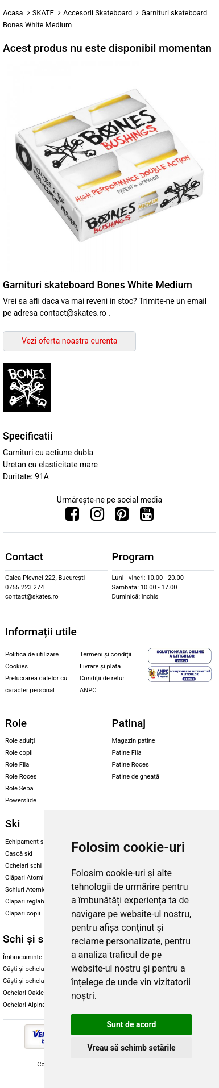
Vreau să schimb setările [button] (131, 1047)
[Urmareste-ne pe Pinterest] (121, 516)
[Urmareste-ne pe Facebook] (72, 516)
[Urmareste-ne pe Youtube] (146, 516)
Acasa (13, 13)
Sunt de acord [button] (131, 1024)
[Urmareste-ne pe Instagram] (97, 516)
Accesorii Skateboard (97, 13)
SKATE (43, 13)
